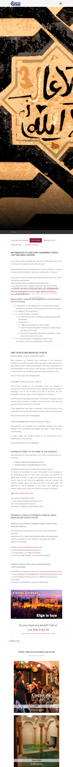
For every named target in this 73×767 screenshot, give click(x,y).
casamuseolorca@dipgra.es (27, 574)
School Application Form (22, 493)
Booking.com (14, 641)
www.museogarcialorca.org (51, 571)
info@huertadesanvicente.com (29, 550)
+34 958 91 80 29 (38, 630)
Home (13, 232)
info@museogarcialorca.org (51, 574)
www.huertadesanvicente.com (30, 547)
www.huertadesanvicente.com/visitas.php (41, 536)
